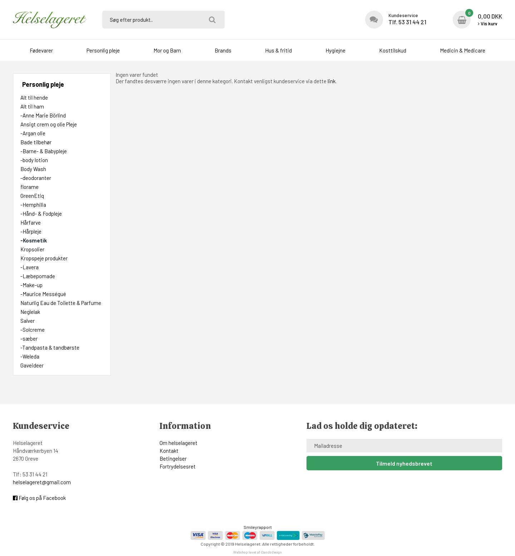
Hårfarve (30, 222)
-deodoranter (35, 178)
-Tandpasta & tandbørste (49, 347)
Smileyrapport (258, 527)
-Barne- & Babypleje (43, 151)
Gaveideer (32, 365)
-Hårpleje (30, 231)
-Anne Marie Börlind (43, 115)
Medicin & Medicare (462, 50)
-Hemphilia (33, 204)
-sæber (29, 338)
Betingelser (173, 458)
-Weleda (29, 356)
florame (29, 187)
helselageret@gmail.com (42, 482)
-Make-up (31, 285)
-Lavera (29, 267)
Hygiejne (335, 50)
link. (332, 81)
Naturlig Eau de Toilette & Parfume (60, 303)
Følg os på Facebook (39, 498)
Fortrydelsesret (178, 466)
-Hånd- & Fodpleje (41, 213)
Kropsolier (32, 249)
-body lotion (34, 160)
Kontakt (169, 450)
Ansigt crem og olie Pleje (48, 124)
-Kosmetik (33, 240)
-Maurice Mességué (43, 294)
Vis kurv (487, 23)
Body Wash (33, 169)
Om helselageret (178, 443)
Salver (27, 320)
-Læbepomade (37, 276)
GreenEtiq (32, 195)
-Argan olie (32, 133)
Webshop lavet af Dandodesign (257, 552)
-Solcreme (32, 329)
